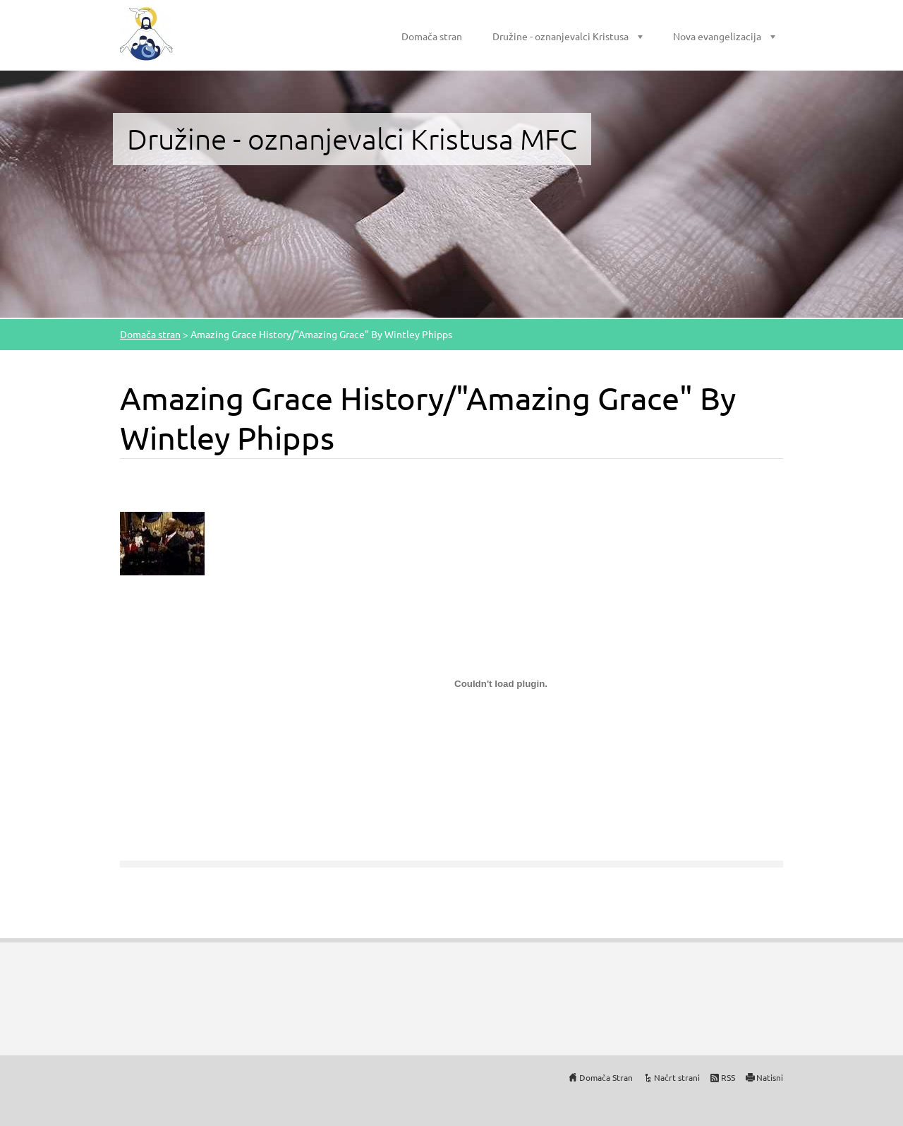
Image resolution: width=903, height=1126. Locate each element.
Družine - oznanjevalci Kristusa (560, 36)
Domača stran (431, 36)
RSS (728, 1077)
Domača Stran (606, 1077)
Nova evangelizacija (717, 36)
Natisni (769, 1077)
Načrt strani (677, 1077)
